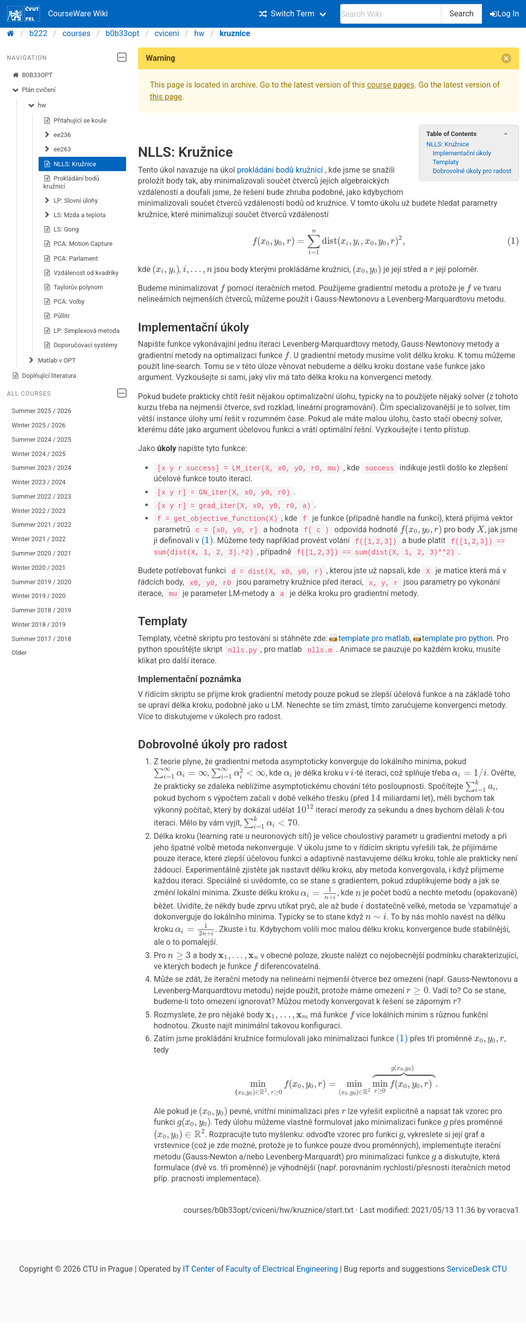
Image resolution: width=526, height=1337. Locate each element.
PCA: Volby (64, 302)
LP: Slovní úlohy (71, 201)
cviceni (166, 33)
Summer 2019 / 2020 (42, 582)
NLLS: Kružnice (70, 164)
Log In (505, 13)
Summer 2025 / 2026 (42, 411)
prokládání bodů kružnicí (281, 154)
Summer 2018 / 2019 (42, 610)
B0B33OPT (32, 75)
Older (19, 652)
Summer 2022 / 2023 (42, 496)
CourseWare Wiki (57, 14)
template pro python (457, 637)
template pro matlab (373, 637)
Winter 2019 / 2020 (39, 595)
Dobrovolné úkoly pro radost (472, 175)
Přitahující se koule (75, 121)
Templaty (446, 166)
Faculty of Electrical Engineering (282, 1271)
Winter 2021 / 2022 (39, 539)
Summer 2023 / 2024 (42, 467)
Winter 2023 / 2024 (39, 482)
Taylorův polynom (73, 287)
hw (199, 33)
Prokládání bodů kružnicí (71, 182)
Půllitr (57, 316)
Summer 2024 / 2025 (42, 439)
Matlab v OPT (52, 361)
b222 (38, 33)
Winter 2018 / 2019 (39, 624)
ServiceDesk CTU (477, 1271)
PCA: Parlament (71, 259)
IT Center (199, 1271)
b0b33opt (122, 33)
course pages (390, 85)
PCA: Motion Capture (78, 244)
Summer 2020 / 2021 (42, 553)
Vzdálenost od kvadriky (81, 273)
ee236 (57, 135)
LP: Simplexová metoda (82, 331)
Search (461, 13)
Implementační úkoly (462, 157)
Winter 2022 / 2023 (39, 510)
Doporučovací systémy (81, 345)
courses (76, 33)
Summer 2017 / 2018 (42, 639)
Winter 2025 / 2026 (39, 425)
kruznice (234, 33)
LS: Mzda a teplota (75, 215)
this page (166, 96)
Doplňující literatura (44, 376)
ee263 (57, 149)
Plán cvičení (34, 90)
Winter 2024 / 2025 (39, 454)
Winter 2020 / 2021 (39, 567)
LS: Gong (61, 229)
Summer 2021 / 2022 (42, 524)
